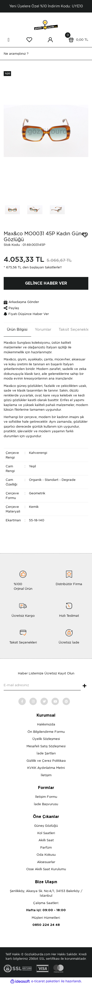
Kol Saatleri (46, 833)
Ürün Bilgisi (17, 329)
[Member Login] (50, 40)
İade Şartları (46, 753)
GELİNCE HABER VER (46, 283)
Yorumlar (43, 329)
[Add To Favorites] (85, 235)
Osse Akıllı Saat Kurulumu (46, 869)
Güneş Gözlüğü (46, 825)
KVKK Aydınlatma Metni (46, 768)
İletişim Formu (46, 797)
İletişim (46, 775)
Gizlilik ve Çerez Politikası (46, 760)
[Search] (46, 53)
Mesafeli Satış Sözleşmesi (46, 746)
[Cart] (77, 40)
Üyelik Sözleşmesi (46, 739)
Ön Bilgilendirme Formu (46, 732)
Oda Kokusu (46, 854)
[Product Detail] (7, 73)
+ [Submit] (84, 686)
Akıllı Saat (46, 840)
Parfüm (46, 847)
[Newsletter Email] (42, 685)
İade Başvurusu (46, 804)
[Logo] (46, 24)
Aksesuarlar (46, 862)
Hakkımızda (46, 724)
